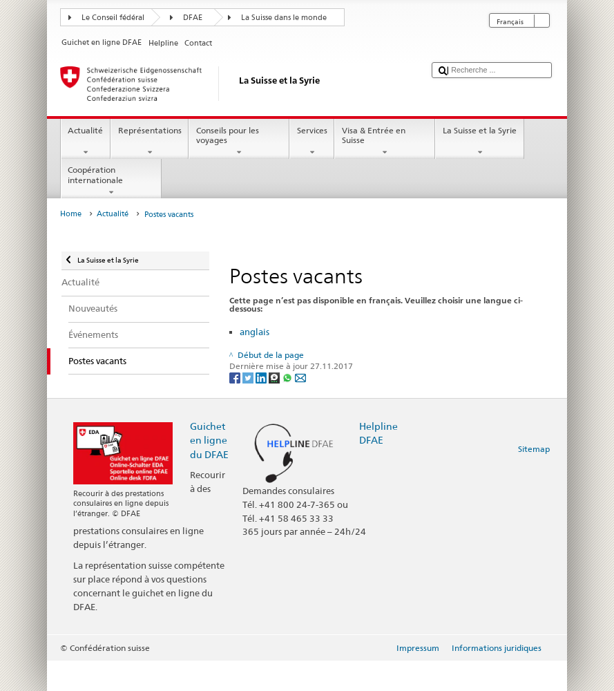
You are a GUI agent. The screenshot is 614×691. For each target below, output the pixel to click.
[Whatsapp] (288, 377)
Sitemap (534, 449)
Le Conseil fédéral (112, 17)
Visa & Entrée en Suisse (384, 141)
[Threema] (275, 377)
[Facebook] (235, 377)
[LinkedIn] (262, 377)
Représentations (149, 141)
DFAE (192, 17)
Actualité (85, 141)
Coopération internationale (111, 181)
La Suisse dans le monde (284, 17)
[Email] (300, 377)
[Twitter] (249, 377)
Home (70, 213)
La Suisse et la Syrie (479, 141)
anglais (254, 331)
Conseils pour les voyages (239, 141)
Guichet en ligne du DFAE (209, 440)
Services (312, 141)
